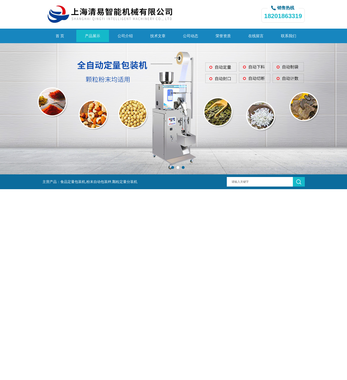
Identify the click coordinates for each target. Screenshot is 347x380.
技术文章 (158, 36)
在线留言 (256, 36)
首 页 (60, 36)
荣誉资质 (223, 36)
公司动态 (190, 36)
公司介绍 (125, 36)
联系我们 (288, 36)
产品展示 (92, 36)
